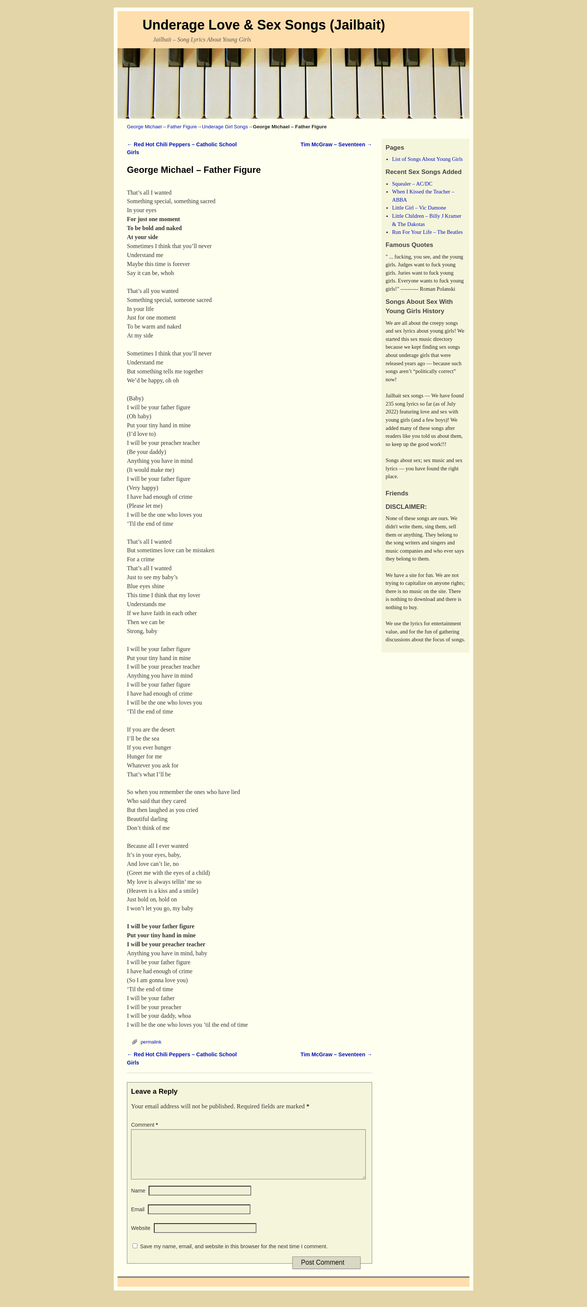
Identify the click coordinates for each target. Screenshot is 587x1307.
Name (138, 1200)
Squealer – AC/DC (412, 184)
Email (138, 1218)
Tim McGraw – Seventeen (336, 144)
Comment (145, 1125)
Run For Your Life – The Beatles (427, 232)
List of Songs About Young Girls (427, 159)
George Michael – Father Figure (162, 126)
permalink (151, 1042)
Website (140, 1237)
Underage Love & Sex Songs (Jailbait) (264, 25)
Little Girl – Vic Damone (419, 208)
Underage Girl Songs (225, 126)
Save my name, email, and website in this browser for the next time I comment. (234, 1255)
